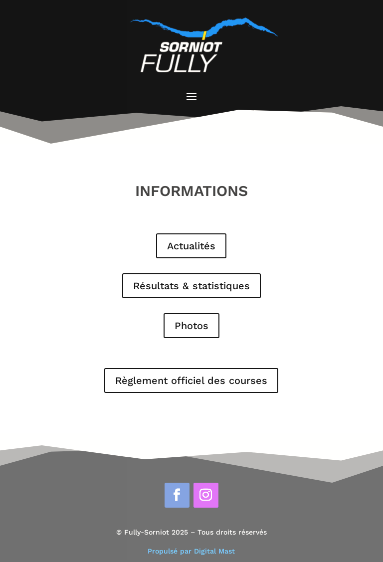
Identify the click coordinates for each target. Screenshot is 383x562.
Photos (191, 326)
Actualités (191, 246)
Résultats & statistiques (191, 286)
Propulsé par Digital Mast (191, 551)
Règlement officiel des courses (191, 380)
